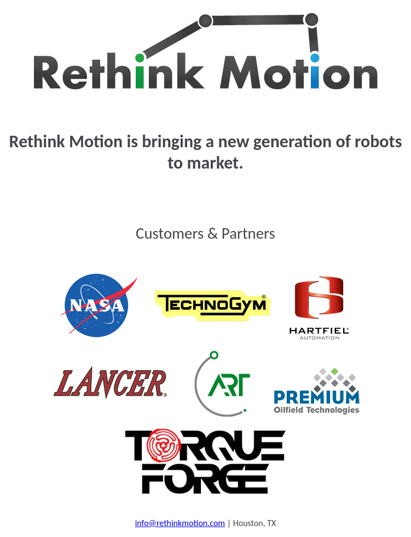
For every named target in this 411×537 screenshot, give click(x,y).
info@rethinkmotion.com (180, 523)
